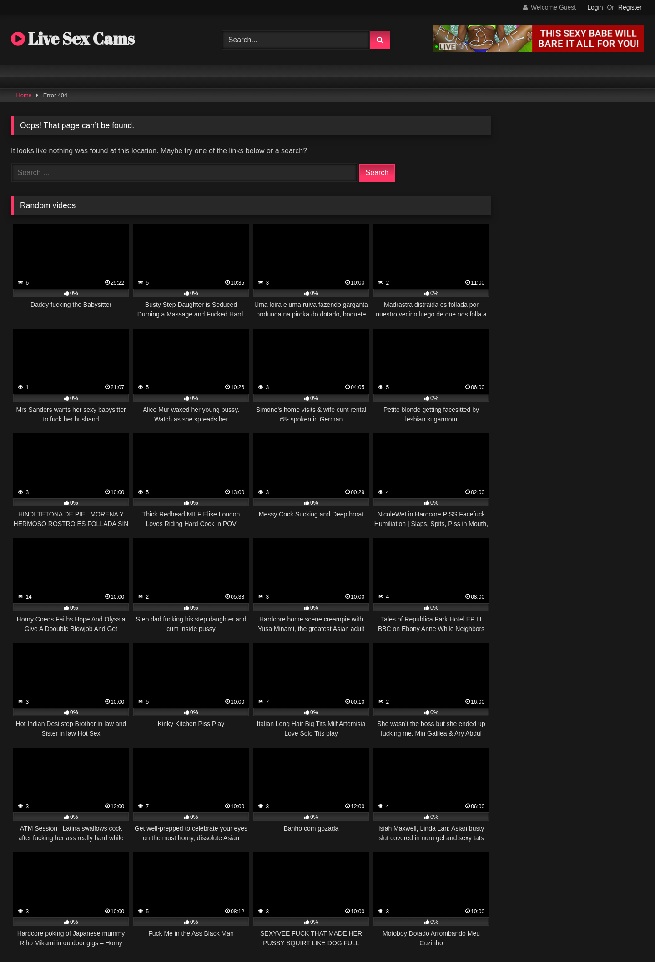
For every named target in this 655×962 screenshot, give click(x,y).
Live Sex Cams (73, 38)
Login (595, 7)
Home (24, 95)
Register (630, 7)
